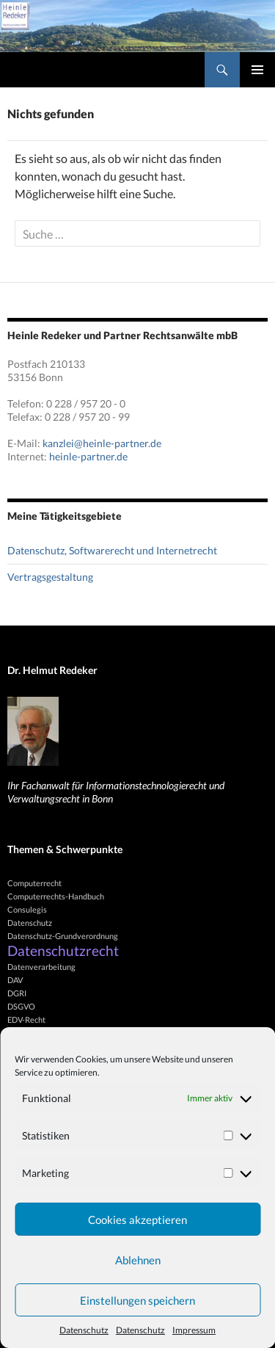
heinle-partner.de (88, 456)
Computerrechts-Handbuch (55, 896)
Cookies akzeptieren (137, 1219)
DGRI (16, 993)
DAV (15, 980)
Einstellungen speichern (137, 1300)
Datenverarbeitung (41, 966)
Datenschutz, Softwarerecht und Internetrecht (112, 550)
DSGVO (21, 1006)
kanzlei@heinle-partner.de (102, 443)
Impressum (194, 1330)
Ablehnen (138, 1260)
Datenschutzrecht (63, 951)
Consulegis (27, 909)
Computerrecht (34, 883)
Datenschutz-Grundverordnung (62, 936)
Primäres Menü (257, 69)
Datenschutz (84, 1330)
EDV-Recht (26, 1019)
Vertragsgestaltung (50, 576)
